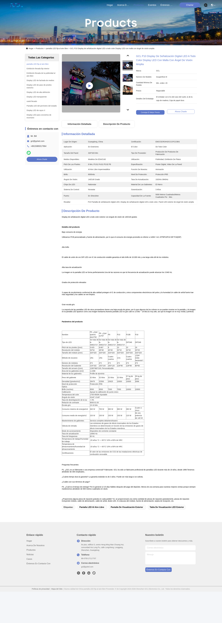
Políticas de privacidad (40, 620)
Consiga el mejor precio (150, 112)
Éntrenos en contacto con (166, 5)
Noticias (30, 586)
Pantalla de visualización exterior (127, 538)
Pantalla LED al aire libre (91, 538)
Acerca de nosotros (36, 577)
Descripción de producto (116, 124)
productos (139, 5)
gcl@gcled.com (38, 141)
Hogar (110, 5)
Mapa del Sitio (57, 620)
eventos (152, 5)
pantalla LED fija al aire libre (57, 48)
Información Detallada (79, 124)
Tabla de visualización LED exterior (167, 538)
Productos (40, 48)
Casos (29, 590)
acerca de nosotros (123, 5)
